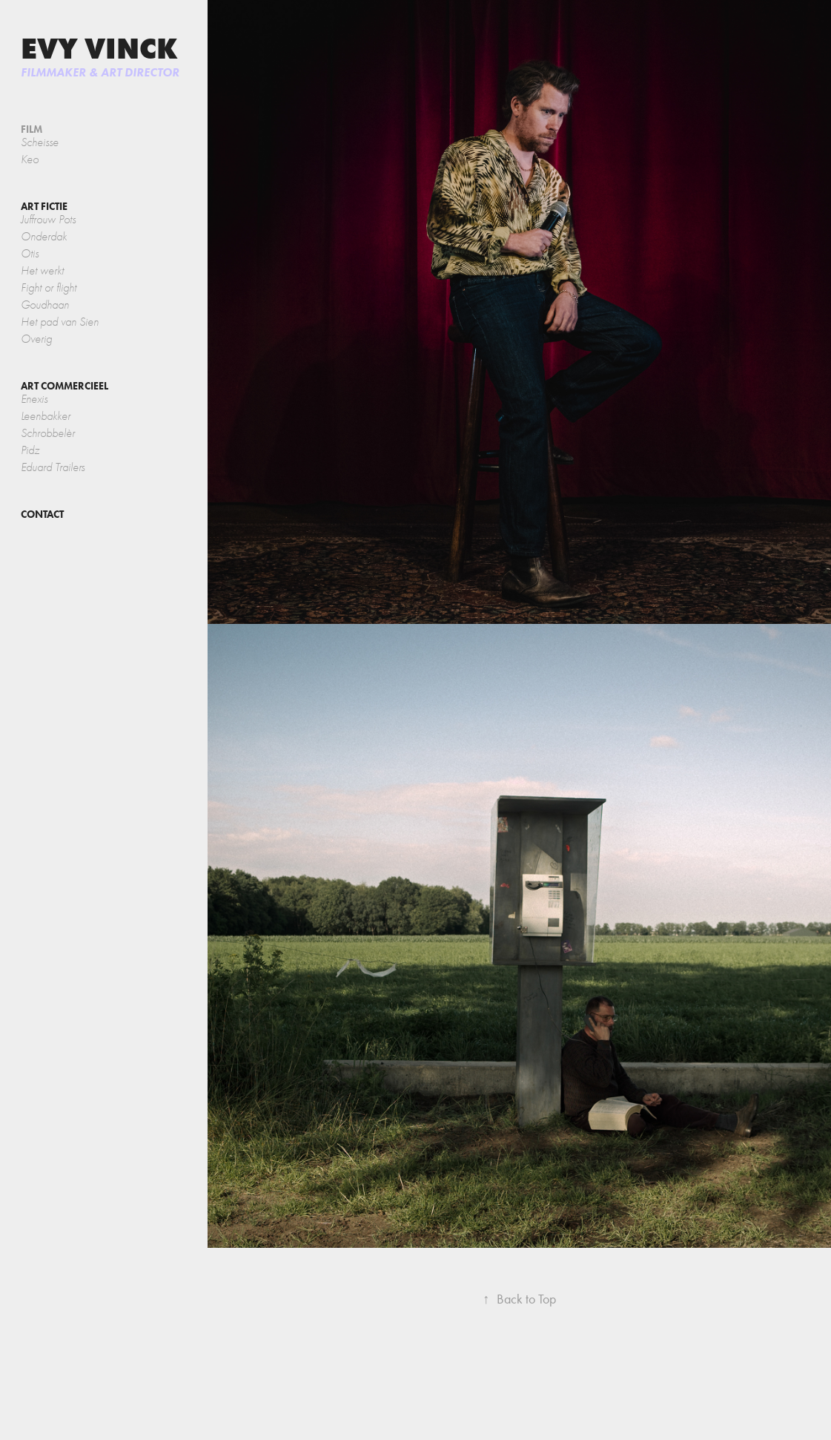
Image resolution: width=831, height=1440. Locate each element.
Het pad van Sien (60, 322)
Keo (30, 159)
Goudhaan (45, 305)
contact (42, 514)
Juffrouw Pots (48, 219)
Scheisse (40, 142)
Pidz (30, 450)
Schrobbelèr (48, 433)
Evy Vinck (99, 48)
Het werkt (42, 270)
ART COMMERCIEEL (64, 386)
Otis (30, 253)
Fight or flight (48, 288)
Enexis (34, 399)
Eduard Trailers (53, 467)
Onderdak (44, 236)
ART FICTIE (44, 206)
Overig (36, 339)
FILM (31, 129)
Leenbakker (45, 416)
